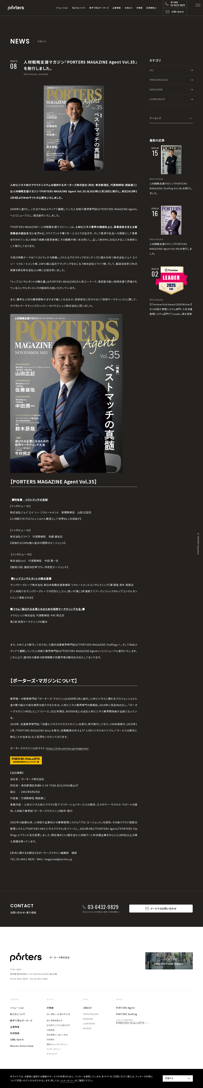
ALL (152, 70)
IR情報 (139, 7)
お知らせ (128, 7)
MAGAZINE (43, 74)
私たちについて (78, 7)
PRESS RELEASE (30, 74)
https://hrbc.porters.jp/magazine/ (68, 748)
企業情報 (117, 7)
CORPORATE (157, 99)
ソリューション (62, 7)
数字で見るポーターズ (98, 7)
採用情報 (150, 7)
